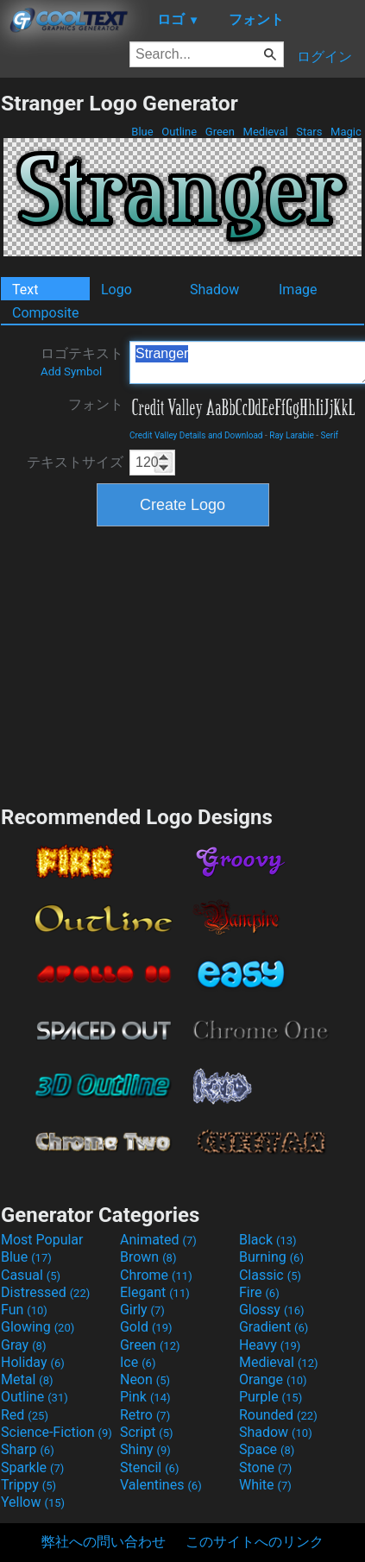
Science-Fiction (56, 1432)
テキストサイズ (75, 462)
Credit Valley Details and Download (196, 435)
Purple (270, 1397)
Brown (148, 1257)
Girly (142, 1309)
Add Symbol (71, 371)
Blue (142, 131)
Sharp (27, 1449)
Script (146, 1432)
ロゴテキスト (82, 361)
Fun (24, 1309)
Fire (259, 1292)
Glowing (37, 1327)
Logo (116, 289)
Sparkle (32, 1467)
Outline (179, 131)
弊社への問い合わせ (103, 1542)
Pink (145, 1397)
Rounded (278, 1415)
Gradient (273, 1327)
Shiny (145, 1449)
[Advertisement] (183, 663)
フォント (95, 404)
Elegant (155, 1292)
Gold (146, 1327)
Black (268, 1239)
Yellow (33, 1502)
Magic (346, 131)
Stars (309, 131)
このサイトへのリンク (255, 1542)
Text (25, 289)
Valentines (161, 1485)
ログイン (324, 56)
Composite (45, 313)
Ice (137, 1362)
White (265, 1485)
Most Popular (42, 1239)
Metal (27, 1379)
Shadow (214, 289)
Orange (273, 1379)
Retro (145, 1415)
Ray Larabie (291, 435)
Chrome (156, 1275)
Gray (23, 1345)
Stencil (149, 1467)
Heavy (269, 1345)
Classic (270, 1275)
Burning (271, 1257)
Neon (145, 1379)
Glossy (272, 1309)
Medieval (265, 131)
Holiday (33, 1362)
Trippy (28, 1485)
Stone (265, 1467)
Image (298, 289)
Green (220, 131)
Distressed (45, 1292)
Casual (30, 1275)
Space (266, 1449)
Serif (330, 435)
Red (24, 1415)
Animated (158, 1239)
